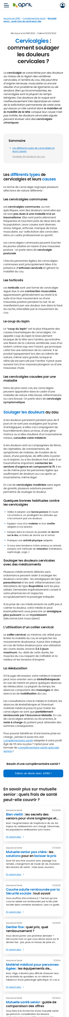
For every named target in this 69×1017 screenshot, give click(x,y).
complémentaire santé (18, 740)
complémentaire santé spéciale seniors (31, 749)
